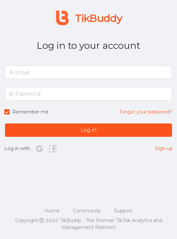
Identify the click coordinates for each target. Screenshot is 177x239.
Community (87, 211)
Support (123, 211)
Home (52, 211)
